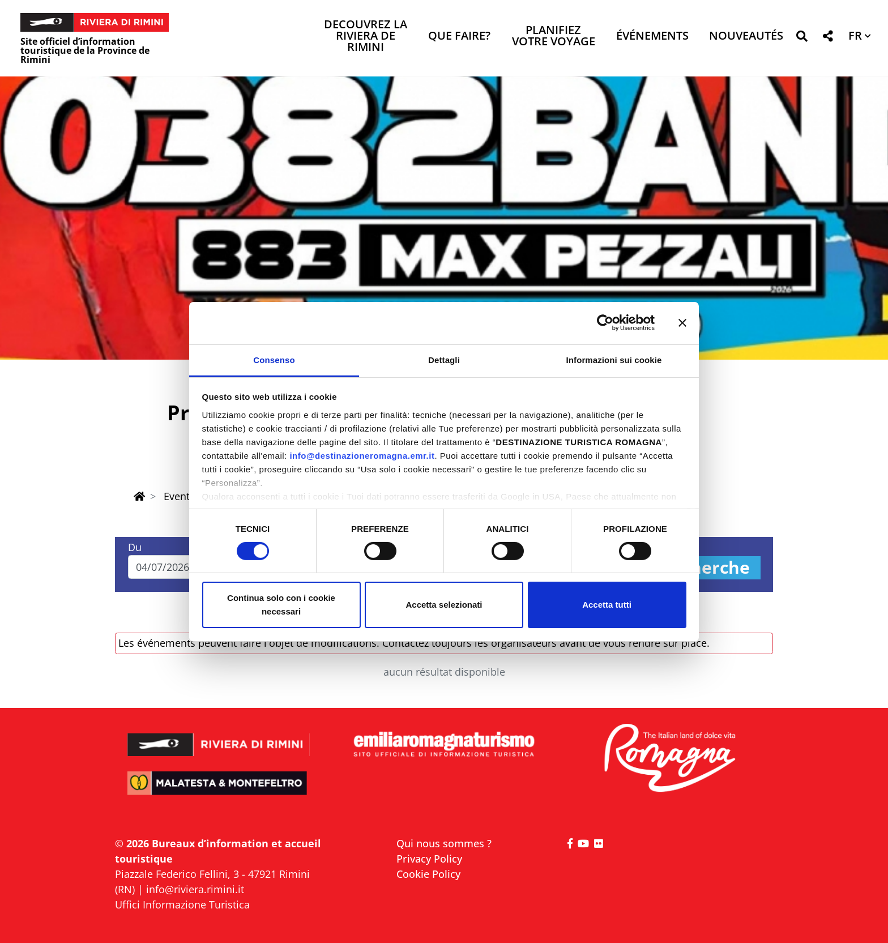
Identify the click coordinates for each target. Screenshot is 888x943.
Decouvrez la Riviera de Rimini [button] (365, 36)
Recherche (705, 567)
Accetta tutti (606, 604)
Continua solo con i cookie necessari (281, 604)
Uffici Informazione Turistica (182, 904)
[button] (801, 38)
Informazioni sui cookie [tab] (614, 359)
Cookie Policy (428, 874)
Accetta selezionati (443, 604)
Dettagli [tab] (444, 359)
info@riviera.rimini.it (195, 889)
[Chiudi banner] (682, 323)
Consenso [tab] (273, 359)
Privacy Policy (429, 858)
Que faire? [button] (459, 36)
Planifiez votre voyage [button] (553, 36)
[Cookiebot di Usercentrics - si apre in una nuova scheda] (605, 322)
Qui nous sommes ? (444, 843)
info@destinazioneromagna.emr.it (361, 455)
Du (135, 547)
